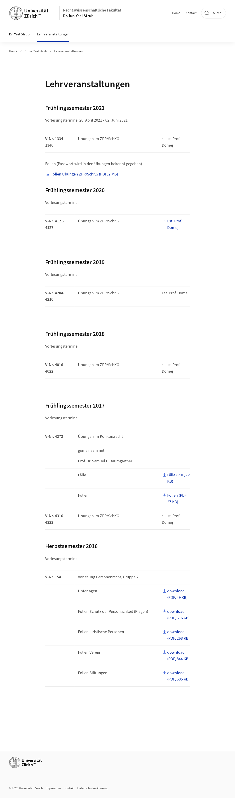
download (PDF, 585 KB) (178, 676)
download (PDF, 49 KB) (177, 594)
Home (176, 13)
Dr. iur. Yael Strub (78, 16)
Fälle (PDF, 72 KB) (178, 478)
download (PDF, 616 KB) (178, 615)
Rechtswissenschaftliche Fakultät (92, 10)
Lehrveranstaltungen (53, 34)
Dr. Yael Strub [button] (19, 34)
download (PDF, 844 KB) (178, 656)
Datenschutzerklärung (92, 788)
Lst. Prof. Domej (174, 224)
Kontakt (191, 13)
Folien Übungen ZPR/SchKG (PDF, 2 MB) (84, 174)
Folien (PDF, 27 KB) (177, 499)
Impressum (53, 788)
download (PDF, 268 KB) (178, 635)
